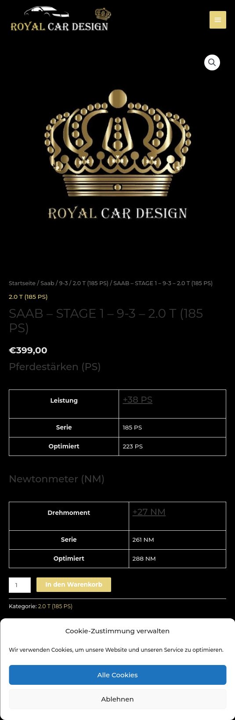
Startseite (22, 283)
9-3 (63, 283)
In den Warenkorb (73, 584)
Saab (47, 283)
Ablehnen (117, 699)
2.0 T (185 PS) (90, 283)
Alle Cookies (117, 675)
